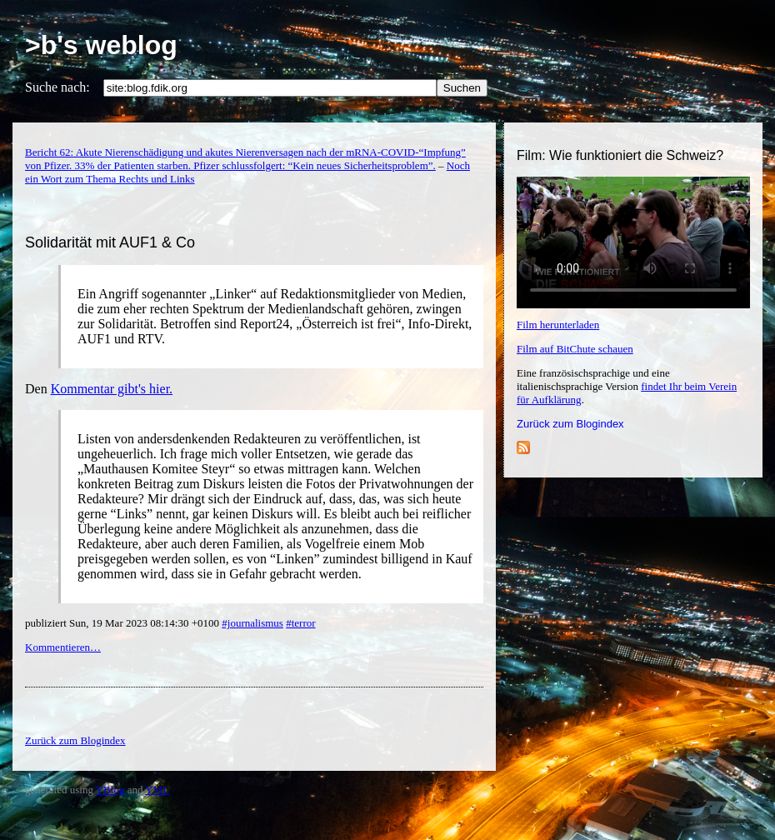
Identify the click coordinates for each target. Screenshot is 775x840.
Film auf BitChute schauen (575, 348)
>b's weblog (101, 45)
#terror (300, 623)
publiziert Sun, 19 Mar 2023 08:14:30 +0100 (123, 623)
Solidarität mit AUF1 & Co (110, 242)
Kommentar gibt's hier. (111, 389)
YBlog (110, 789)
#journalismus (252, 623)
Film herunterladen (558, 324)
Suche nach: (57, 87)
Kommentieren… (63, 647)
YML (157, 789)
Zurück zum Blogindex (570, 424)
